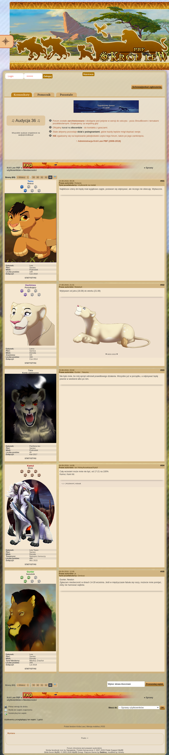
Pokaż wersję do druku (18, 707)
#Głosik (78, 483)
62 (46, 177)
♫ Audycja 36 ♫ (25, 120)
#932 (162, 285)
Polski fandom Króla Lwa (74, 726)
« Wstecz (21, 177)
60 (38, 177)
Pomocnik (44, 95)
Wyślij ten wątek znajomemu (20, 710)
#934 (162, 465)
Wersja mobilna (93, 726)
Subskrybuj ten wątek (17, 713)
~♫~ (63, 483)
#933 (162, 370)
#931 (162, 181)
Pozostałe (66, 95)
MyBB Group (77, 752)
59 (33, 177)
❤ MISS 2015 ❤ (111, 354)
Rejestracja (88, 74)
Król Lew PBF (13, 168)
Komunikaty (22, 95)
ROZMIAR (70, 483)
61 (42, 177)
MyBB (57, 752)
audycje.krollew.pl (25, 135)
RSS (103, 726)
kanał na (72, 127)
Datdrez (103, 752)
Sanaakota (71, 750)
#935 (162, 571)
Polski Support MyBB (114, 750)
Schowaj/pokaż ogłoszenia (146, 87)
